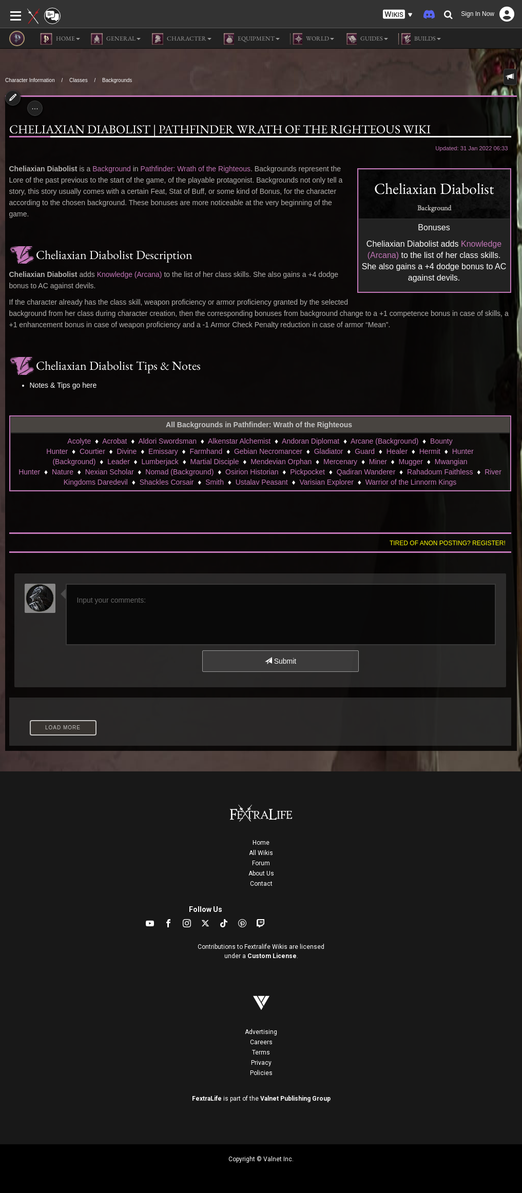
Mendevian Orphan (281, 462)
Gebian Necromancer (268, 451)
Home (261, 842)
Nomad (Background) (179, 472)
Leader (118, 462)
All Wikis (261, 853)
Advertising (261, 1032)
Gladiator (328, 451)
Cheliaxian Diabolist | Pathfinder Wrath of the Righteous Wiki (220, 129)
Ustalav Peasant (262, 482)
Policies (261, 1073)
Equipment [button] (251, 39)
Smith (214, 482)
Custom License (272, 956)
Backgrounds (117, 80)
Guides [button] (366, 39)
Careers (261, 1042)
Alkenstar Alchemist (239, 441)
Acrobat (114, 441)
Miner (378, 462)
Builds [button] (419, 39)
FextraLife (207, 1098)
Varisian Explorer (326, 482)
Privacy (261, 1062)
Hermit (429, 451)
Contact (261, 883)
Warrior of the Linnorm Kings (411, 482)
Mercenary (340, 462)
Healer (397, 451)
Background (111, 169)
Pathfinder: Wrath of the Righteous (196, 169)
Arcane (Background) (384, 441)
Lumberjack (160, 462)
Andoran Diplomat (310, 441)
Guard (365, 451)
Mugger (411, 462)
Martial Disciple (214, 462)
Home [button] (60, 39)
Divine (127, 451)
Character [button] (181, 39)
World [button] (312, 39)
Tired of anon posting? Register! (448, 543)
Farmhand (205, 451)
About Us (261, 873)
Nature (62, 472)
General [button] (115, 39)
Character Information (30, 80)
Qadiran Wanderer (366, 472)
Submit (280, 661)
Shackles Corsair (167, 482)
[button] (398, 15)
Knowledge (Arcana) (129, 274)
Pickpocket (307, 472)
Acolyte (79, 441)
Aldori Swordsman (167, 441)
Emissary (163, 451)
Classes (78, 80)
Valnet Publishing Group (295, 1098)
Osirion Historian (251, 472)
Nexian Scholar (109, 472)
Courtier (92, 451)
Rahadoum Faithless (440, 472)
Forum (261, 863)
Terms (261, 1052)
